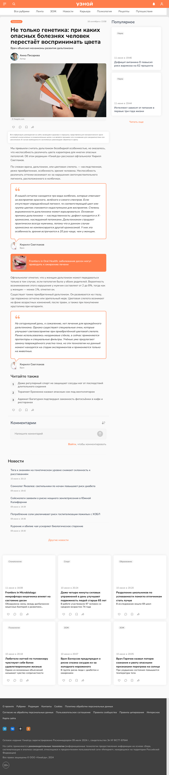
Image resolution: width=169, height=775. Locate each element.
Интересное (153, 712)
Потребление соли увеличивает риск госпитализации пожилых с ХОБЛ (55, 514)
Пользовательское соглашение (73, 712)
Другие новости (58, 540)
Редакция (33, 706)
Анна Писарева (30, 55)
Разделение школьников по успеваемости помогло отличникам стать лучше (139, 596)
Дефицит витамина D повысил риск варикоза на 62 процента (133, 64)
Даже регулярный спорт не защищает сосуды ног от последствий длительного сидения (60, 385)
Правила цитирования (131, 712)
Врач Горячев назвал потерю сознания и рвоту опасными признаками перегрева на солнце (138, 662)
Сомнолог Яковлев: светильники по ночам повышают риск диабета (53, 486)
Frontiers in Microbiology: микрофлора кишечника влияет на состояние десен (28, 596)
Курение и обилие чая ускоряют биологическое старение (47, 526)
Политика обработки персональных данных (89, 706)
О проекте (8, 706)
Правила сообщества (105, 712)
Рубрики (21, 706)
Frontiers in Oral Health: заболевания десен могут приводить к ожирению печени (60, 262)
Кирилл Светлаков (32, 244)
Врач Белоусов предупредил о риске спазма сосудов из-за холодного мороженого (81, 662)
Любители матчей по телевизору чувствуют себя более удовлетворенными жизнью (26, 662)
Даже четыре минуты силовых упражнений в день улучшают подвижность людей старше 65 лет (83, 596)
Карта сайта (9, 718)
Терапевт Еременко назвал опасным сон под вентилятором (56, 392)
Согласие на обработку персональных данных (28, 712)
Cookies (58, 706)
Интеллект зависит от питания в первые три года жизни (134, 109)
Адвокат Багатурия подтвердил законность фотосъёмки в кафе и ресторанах (60, 400)
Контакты (46, 706)
